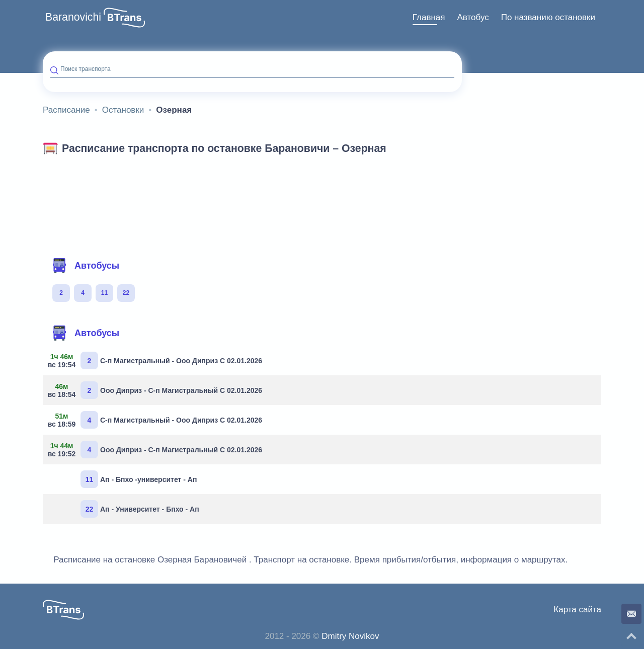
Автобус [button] (473, 17)
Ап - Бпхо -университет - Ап (138, 479)
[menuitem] (429, 18)
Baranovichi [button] (73, 17)
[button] (124, 18)
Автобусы (85, 265)
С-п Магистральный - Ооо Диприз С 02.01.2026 (156, 360)
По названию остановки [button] (548, 17)
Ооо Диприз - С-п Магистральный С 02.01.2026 (156, 390)
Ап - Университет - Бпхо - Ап (139, 509)
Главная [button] (429, 17)
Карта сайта (577, 609)
